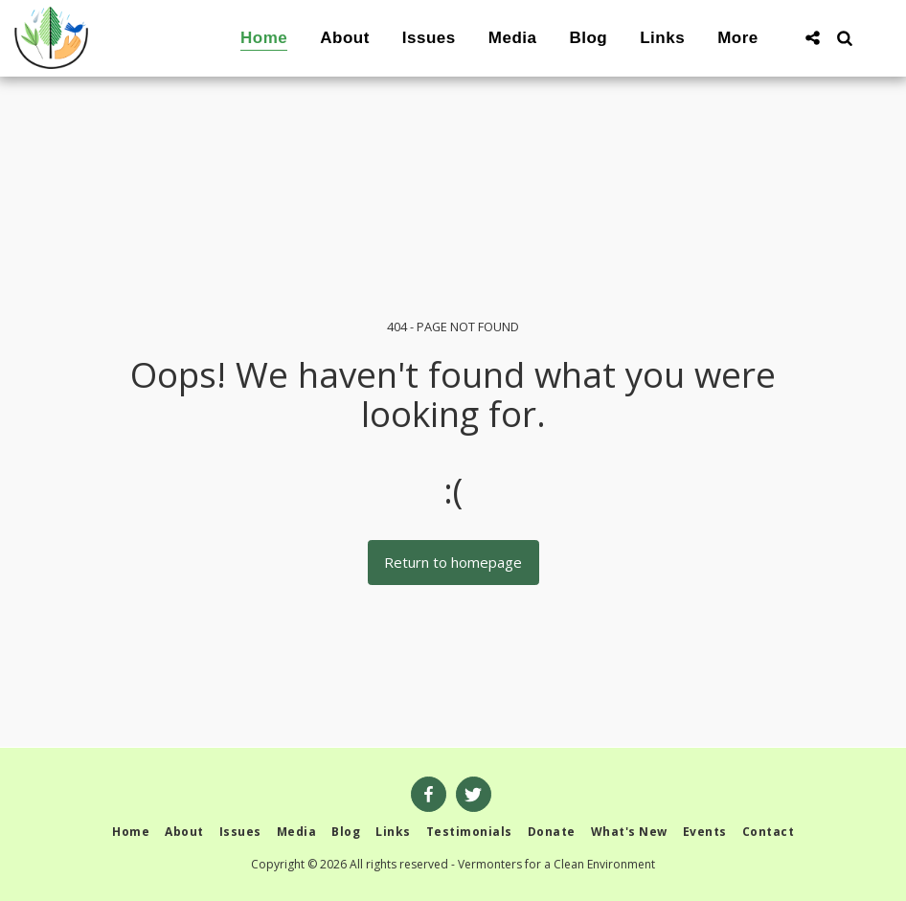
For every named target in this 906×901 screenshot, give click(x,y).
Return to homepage (453, 562)
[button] (812, 38)
